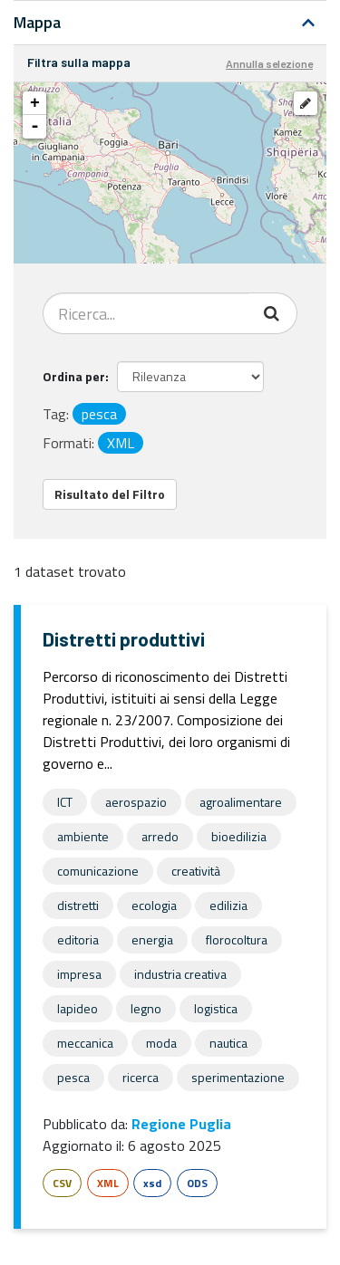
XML (108, 1183)
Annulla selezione (269, 63)
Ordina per (74, 376)
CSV (62, 1183)
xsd (152, 1183)
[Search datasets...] (146, 313)
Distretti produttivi (124, 639)
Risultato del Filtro (109, 493)
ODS (197, 1183)
